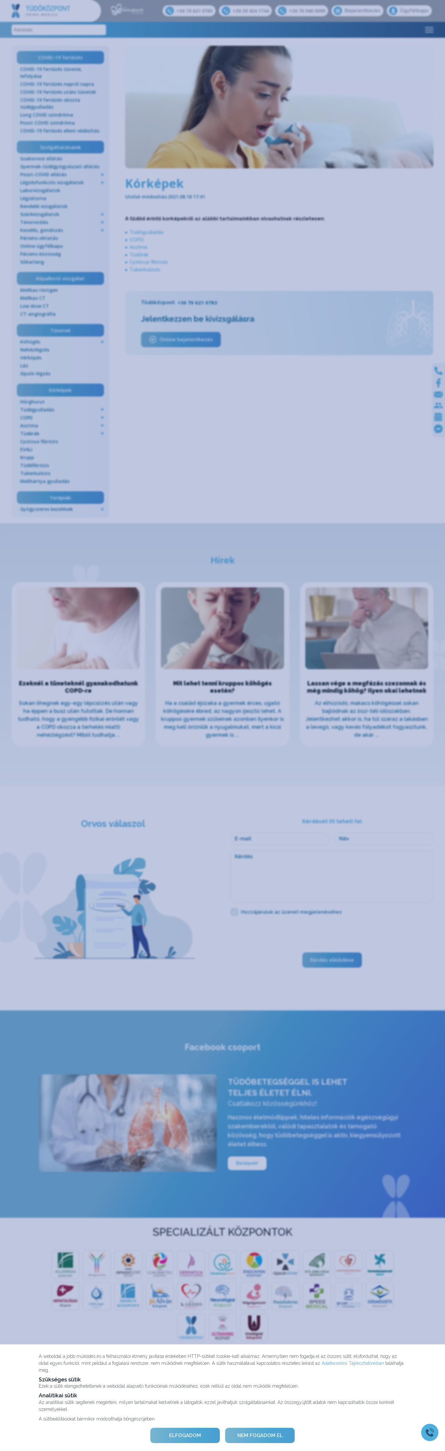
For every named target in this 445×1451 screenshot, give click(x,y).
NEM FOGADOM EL (260, 1435)
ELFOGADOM (185, 1435)
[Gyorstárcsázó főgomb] (429, 1432)
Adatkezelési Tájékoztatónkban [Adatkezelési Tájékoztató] (352, 1363)
